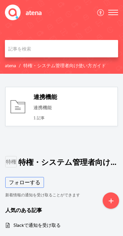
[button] (100, 12)
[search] (61, 48)
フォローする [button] (24, 182)
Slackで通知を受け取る (37, 225)
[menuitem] (100, 12)
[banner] (61, 37)
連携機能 (45, 96)
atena (10, 65)
